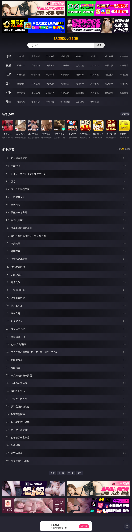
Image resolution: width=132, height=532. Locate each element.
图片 (8, 83)
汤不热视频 (65, 101)
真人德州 (35, 56)
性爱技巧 (124, 92)
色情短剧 (94, 101)
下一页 (70, 473)
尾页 (79, 473)
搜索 (99, 45)
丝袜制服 (94, 65)
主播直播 (109, 65)
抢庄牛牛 (124, 56)
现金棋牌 (109, 56)
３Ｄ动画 (65, 65)
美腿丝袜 (80, 83)
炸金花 (94, 56)
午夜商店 (35, 101)
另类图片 (124, 83)
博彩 (8, 56)
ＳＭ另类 (124, 65)
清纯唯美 (94, 83)
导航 (8, 101)
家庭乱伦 (35, 92)
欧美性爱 (65, 74)
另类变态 (124, 74)
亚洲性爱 (21, 74)
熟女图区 (109, 83)
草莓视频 (50, 101)
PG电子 (20, 56)
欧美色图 (50, 83)
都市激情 (21, 92)
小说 (8, 92)
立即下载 (84, 526)
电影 (8, 74)
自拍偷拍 (35, 65)
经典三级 (94, 74)
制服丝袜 (80, 74)
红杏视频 (80, 101)
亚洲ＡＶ (21, 65)
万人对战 (50, 56)
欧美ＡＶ (50, 65)
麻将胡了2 (79, 56)
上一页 (61, 473)
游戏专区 (65, 56)
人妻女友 (50, 92)
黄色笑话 (109, 92)
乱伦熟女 (109, 74)
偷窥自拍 (21, 83)
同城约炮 (21, 101)
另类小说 (94, 92)
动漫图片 (65, 83)
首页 (53, 473)
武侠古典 (65, 92)
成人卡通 (50, 74)
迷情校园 (80, 92)
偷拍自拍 (35, 74)
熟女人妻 (80, 65)
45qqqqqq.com (66, 38)
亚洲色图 (35, 83)
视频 (8, 65)
